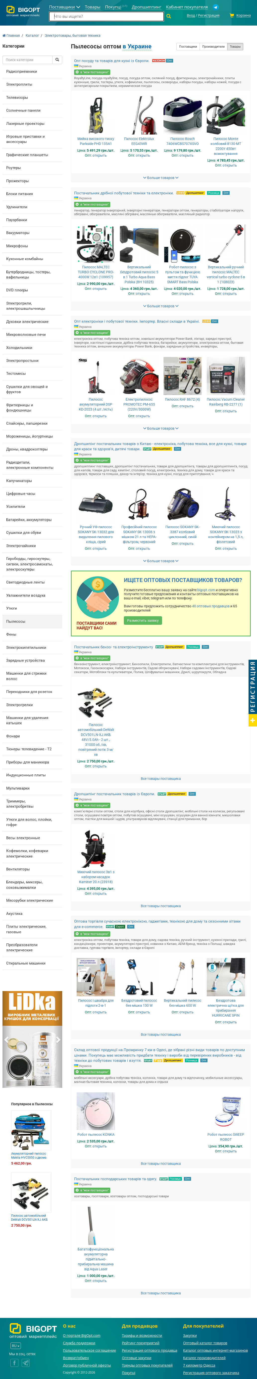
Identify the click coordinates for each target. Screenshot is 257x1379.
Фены (11, 633)
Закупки (190, 1334)
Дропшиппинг (195, 192)
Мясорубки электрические (29, 899)
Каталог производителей (204, 1357)
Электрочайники (21, 545)
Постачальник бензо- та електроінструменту (113, 646)
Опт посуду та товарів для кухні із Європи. (112, 60)
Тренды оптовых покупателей (147, 1364)
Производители (213, 46)
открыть (100, 155)
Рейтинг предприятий (140, 1342)
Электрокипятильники (26, 647)
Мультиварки (18, 787)
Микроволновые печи (26, 334)
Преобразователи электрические (22, 947)
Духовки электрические (27, 321)
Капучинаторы (19, 480)
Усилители (15, 506)
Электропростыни (22, 360)
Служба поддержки (79, 1342)
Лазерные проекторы (25, 123)
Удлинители (16, 206)
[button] (6, 1038)
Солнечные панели (23, 109)
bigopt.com (206, 589)
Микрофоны (17, 245)
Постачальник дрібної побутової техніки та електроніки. (124, 192)
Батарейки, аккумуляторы (29, 519)
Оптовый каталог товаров (205, 1342)
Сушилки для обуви (23, 532)
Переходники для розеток (29, 691)
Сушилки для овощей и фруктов (27, 388)
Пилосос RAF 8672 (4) (182, 399)
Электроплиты (19, 83)
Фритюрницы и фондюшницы (19, 407)
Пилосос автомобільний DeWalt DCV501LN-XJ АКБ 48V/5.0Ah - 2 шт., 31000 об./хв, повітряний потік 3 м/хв (96, 739)
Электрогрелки (19, 704)
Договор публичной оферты (87, 1364)
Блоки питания (19, 193)
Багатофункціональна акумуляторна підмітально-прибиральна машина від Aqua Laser (96, 1258)
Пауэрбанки (16, 219)
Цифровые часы (20, 493)
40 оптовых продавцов (211, 605)
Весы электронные (23, 837)
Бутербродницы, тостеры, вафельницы (28, 274)
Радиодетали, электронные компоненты (29, 464)
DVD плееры (17, 289)
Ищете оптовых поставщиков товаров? (183, 579)
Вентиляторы (18, 868)
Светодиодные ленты (25, 582)
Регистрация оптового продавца (149, 1349)
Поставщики (188, 46)
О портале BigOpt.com (81, 1334)
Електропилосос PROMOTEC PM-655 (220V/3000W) (139, 404)
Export (120, 926)
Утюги (11, 607)
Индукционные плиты (26, 774)
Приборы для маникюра (27, 761)
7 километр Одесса (199, 1364)
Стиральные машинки (26, 962)
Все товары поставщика (161, 778)
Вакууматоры (18, 232)
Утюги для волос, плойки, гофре (29, 821)
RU (15, 1345)
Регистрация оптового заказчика (211, 1372)
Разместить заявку (143, 620)
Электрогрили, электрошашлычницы (25, 305)
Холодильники (19, 347)
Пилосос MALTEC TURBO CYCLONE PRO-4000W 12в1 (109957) (96, 271)
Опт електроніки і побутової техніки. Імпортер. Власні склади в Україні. (137, 320)
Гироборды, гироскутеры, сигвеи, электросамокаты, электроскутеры (29, 563)
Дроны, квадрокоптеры (27, 449)
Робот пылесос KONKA (95, 1134)
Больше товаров (161, 177)
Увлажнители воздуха (25, 594)
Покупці (128, 1372)
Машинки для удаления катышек (27, 719)
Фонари (13, 735)
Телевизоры (17, 97)
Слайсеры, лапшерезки (27, 422)
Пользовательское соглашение (89, 1349)
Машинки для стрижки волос (26, 675)
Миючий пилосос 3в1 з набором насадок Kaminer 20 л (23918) (95, 876)
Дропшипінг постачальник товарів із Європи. (114, 793)
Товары (235, 46)
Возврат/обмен (76, 1357)
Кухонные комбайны (24, 258)
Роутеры (13, 167)
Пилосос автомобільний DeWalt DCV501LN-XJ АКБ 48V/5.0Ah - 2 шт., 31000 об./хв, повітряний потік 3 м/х (31, 1220)
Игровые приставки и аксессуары (25, 138)
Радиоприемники (21, 71)
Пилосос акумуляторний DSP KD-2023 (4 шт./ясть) (96, 404)
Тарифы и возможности (142, 1334)
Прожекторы (17, 180)
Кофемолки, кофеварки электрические (27, 853)
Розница (213, 192)
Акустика (14, 913)
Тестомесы (16, 373)
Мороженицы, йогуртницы (29, 435)
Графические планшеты (27, 154)
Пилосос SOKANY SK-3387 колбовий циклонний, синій (182, 531)
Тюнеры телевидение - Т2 (28, 748)
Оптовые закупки (136, 1357)
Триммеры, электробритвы (20, 803)
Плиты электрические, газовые (26, 928)
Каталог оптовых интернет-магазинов (215, 1349)
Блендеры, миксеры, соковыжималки (24, 884)
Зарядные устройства (25, 659)
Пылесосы (15, 621)
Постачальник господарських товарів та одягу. (115, 1178)
